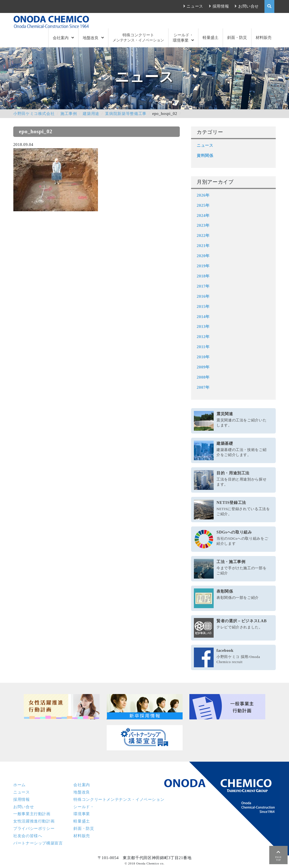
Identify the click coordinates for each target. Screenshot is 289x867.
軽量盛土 (210, 37)
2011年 (203, 346)
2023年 (203, 225)
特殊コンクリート (138, 38)
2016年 (203, 296)
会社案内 (61, 37)
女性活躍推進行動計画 (33, 821)
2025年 (203, 205)
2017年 (203, 286)
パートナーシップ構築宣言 (38, 843)
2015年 (203, 306)
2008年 (203, 377)
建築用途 (91, 113)
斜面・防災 (237, 37)
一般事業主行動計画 (32, 814)
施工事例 (68, 113)
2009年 (203, 367)
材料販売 (264, 37)
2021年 (203, 245)
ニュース (195, 6)
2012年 (203, 336)
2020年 (203, 256)
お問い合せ (248, 6)
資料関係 (205, 155)
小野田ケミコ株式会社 (33, 113)
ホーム (19, 784)
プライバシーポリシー (33, 828)
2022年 (203, 235)
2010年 (203, 357)
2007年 (203, 387)
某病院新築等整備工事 (125, 113)
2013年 (203, 326)
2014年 (203, 316)
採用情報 (221, 6)
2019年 (203, 266)
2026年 (203, 195)
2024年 (203, 215)
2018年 (203, 276)
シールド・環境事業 (183, 37)
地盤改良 (90, 37)
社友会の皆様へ (27, 835)
